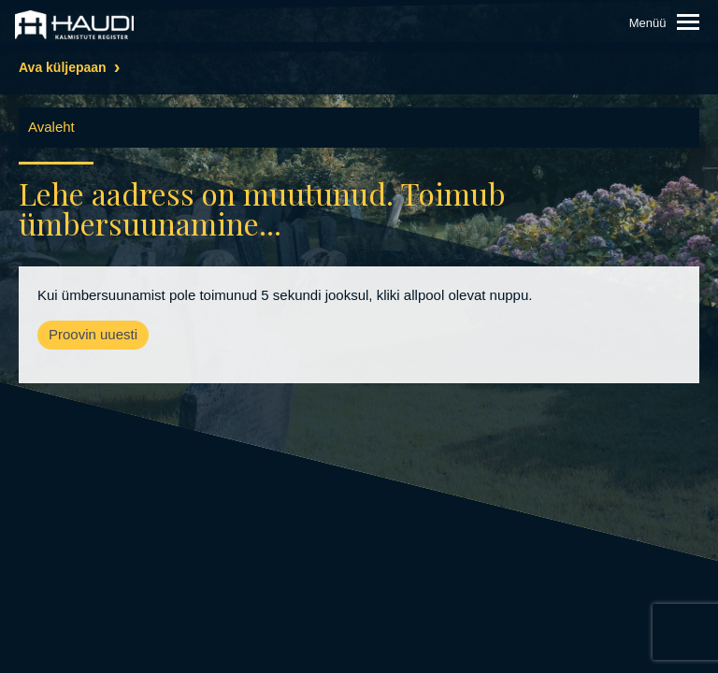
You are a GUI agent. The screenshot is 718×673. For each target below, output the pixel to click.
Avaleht (51, 127)
